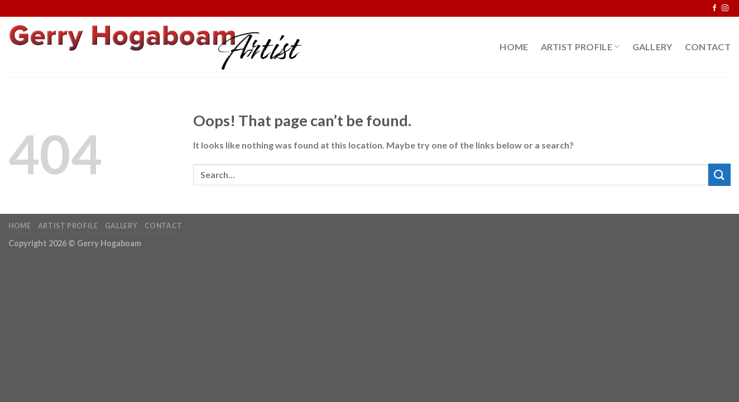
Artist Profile (580, 46)
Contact (708, 46)
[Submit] (719, 174)
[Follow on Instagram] (725, 8)
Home (514, 46)
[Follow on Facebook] (714, 8)
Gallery (652, 46)
